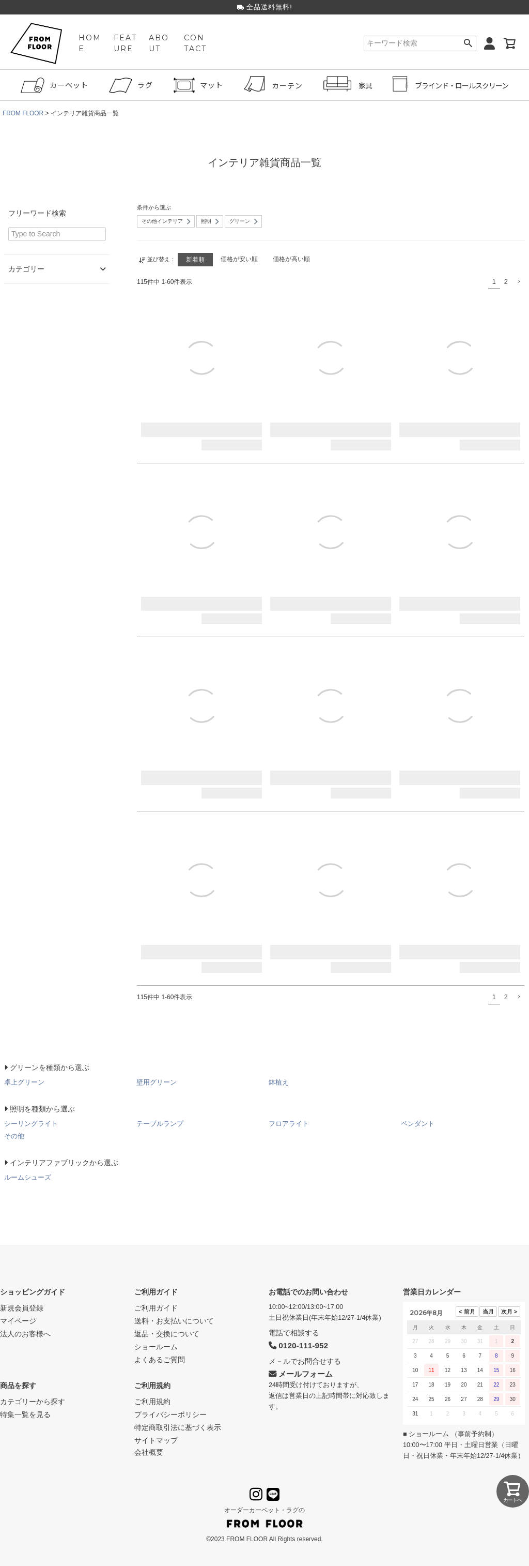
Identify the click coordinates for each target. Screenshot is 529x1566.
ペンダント (417, 1123)
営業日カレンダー (432, 1291)
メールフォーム (301, 1373)
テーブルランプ (159, 1123)
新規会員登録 (21, 1307)
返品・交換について (166, 1333)
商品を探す (18, 1385)
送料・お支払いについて (174, 1320)
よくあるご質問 (159, 1359)
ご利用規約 (152, 1385)
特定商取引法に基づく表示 (177, 1427)
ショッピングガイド (32, 1291)
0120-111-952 (298, 1345)
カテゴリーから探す (32, 1401)
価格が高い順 (293, 259)
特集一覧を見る (25, 1414)
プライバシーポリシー (170, 1414)
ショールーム (156, 1346)
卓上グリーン (24, 1082)
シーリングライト (31, 1123)
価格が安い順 (239, 259)
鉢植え (279, 1082)
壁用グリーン (156, 1082)
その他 (14, 1135)
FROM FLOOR (23, 113)
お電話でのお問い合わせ (308, 1291)
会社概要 (148, 1452)
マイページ (18, 1320)
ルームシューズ (27, 1177)
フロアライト (289, 1123)
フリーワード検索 (37, 212)
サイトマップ (156, 1440)
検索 (468, 44)
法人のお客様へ (25, 1333)
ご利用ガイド (156, 1291)
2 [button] (506, 281)
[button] (518, 281)
